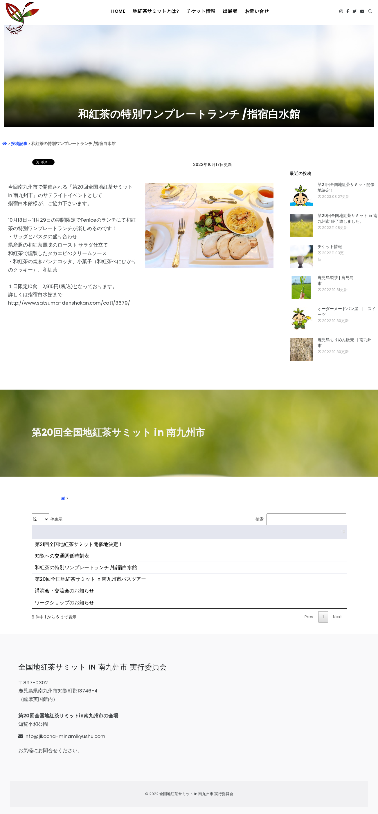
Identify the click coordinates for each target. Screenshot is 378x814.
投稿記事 (19, 143)
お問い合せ (256, 11)
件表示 (47, 519)
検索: (300, 519)
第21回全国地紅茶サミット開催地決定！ (346, 187)
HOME (120, 11)
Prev (309, 617)
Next (337, 617)
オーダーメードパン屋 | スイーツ (347, 311)
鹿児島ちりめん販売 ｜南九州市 (345, 342)
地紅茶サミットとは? (157, 11)
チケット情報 (200, 11)
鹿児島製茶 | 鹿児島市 (336, 280)
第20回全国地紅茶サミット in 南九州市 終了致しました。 (347, 218)
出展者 (229, 11)
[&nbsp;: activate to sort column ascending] (189, 531)
